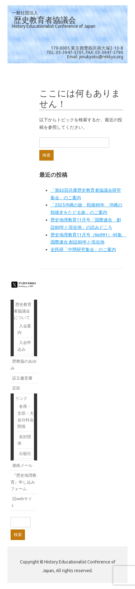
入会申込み (24, 345)
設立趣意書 (22, 378)
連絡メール (22, 465)
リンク (21, 398)
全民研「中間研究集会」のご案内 (83, 249)
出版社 (25, 453)
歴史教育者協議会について (22, 311)
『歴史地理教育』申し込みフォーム (23, 482)
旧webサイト (21, 501)
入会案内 (24, 329)
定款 (16, 388)
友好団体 (24, 439)
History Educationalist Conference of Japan (53, 26)
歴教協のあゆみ (23, 364)
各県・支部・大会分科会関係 (25, 416)
